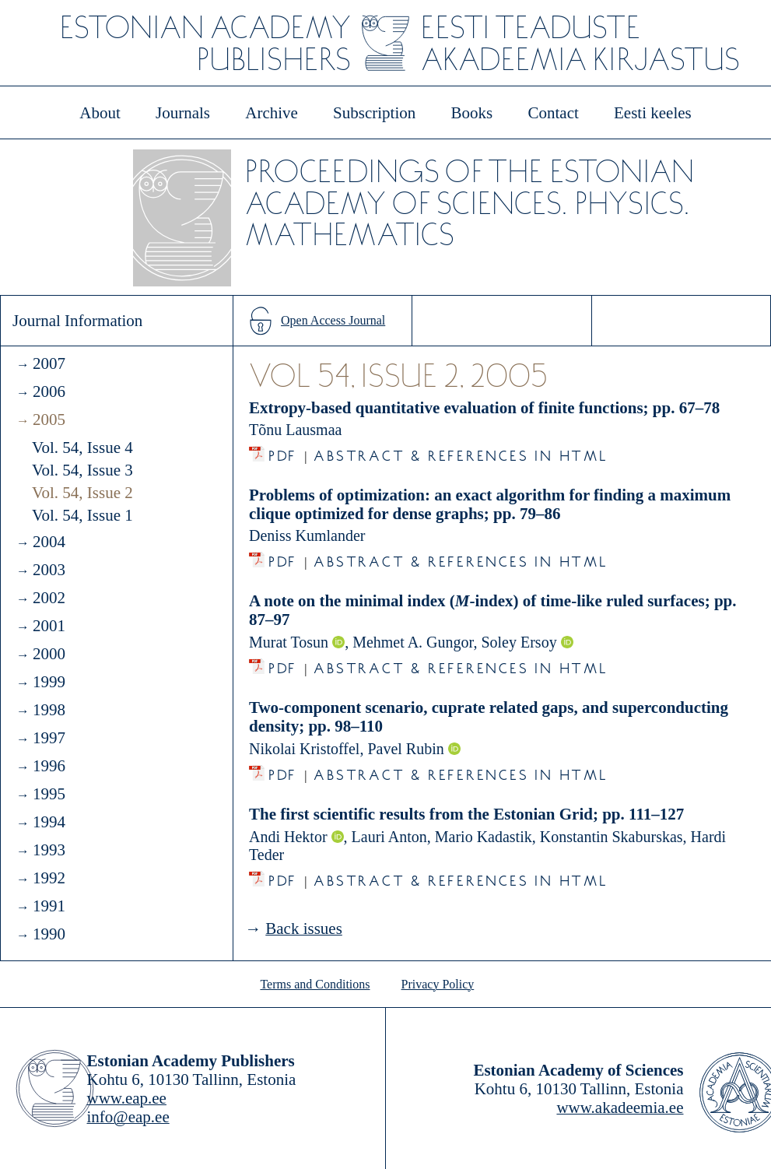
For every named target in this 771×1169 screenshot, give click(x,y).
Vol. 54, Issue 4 (82, 447)
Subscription (374, 113)
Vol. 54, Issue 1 (82, 515)
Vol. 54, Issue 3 (82, 470)
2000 (49, 653)
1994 (49, 822)
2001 (49, 625)
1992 (49, 878)
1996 (49, 766)
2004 (49, 541)
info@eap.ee (128, 1117)
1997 (49, 737)
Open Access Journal (333, 320)
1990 (49, 934)
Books (472, 113)
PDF (282, 452)
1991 (49, 906)
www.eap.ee (126, 1098)
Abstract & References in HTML (461, 452)
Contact (552, 113)
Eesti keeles (653, 113)
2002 (49, 597)
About (100, 113)
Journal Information (77, 320)
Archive (271, 113)
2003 (49, 569)
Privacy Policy (438, 984)
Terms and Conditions (315, 984)
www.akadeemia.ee (619, 1107)
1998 (49, 709)
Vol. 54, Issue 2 (82, 492)
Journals (183, 113)
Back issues (303, 928)
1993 (49, 850)
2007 (49, 363)
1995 (49, 794)
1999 (49, 681)
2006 (49, 391)
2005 (49, 419)
